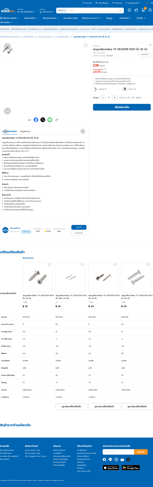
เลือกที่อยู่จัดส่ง (26, 12)
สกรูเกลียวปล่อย (63, 37)
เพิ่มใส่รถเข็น (122, 107)
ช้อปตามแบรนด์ (49, 18)
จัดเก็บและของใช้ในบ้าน (50, 29)
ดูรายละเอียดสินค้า (71, 406)
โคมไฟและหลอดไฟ (131, 29)
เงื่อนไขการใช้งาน (59, 450)
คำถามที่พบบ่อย (5, 453)
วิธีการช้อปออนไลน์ (7, 450)
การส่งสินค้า (57, 453)
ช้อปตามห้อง (29, 18)
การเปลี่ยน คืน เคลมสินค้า (9, 456)
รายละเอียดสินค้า (9, 131)
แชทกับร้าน (79, 233)
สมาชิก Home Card (32, 450)
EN (152, 3)
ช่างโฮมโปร (124, 18)
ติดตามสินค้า (4, 459)
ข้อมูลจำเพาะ (25, 131)
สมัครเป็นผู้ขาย (102, 3)
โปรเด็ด (140, 18)
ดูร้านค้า (79, 227)
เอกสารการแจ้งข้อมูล (60, 459)
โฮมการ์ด (87, 3)
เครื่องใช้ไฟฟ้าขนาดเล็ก (19, 29)
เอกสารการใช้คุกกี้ (59, 462)
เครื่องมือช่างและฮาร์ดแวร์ (9, 37)
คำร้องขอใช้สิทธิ (59, 465)
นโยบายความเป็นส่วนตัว (61, 456)
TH (146, 3)
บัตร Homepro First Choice (35, 456)
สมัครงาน (80, 462)
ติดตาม (140, 452)
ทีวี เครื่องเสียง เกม (34, 29)
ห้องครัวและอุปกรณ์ (103, 29)
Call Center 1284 (84, 471)
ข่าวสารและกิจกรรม (84, 459)
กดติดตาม (26, 232)
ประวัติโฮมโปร (82, 450)
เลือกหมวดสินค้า (10, 18)
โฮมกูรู (109, 18)
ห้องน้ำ (93, 29)
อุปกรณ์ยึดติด (28, 37)
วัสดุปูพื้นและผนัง (117, 29)
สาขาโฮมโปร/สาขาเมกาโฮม (86, 453)
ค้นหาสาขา (117, 3)
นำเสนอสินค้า (81, 465)
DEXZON (96, 46)
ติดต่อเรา (80, 468)
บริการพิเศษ (5, 22)
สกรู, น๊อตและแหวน (45, 37)
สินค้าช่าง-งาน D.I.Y (90, 18)
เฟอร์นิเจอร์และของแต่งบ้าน (69, 29)
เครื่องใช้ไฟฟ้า (5, 29)
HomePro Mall (70, 18)
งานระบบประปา (85, 29)
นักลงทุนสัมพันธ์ (83, 456)
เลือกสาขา (47, 12)
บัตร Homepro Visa (32, 453)
